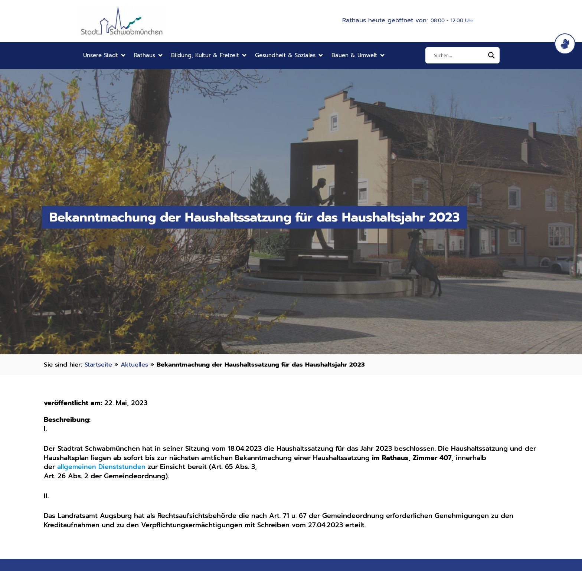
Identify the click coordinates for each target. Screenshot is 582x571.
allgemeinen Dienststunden (101, 467)
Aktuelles (136, 364)
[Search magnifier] (491, 55)
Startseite (99, 364)
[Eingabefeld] (459, 55)
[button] (104, 55)
